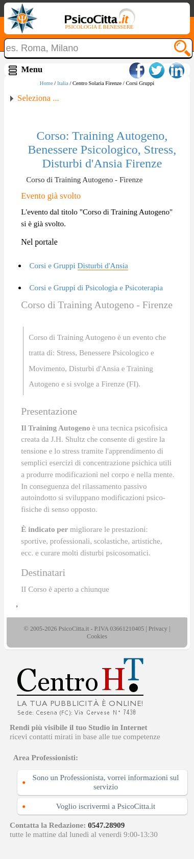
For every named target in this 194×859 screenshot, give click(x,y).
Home (46, 83)
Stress (66, 352)
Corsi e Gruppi (78, 265)
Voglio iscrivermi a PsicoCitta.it (106, 806)
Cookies (97, 636)
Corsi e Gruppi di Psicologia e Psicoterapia (96, 287)
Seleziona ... (38, 98)
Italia (62, 83)
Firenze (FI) (119, 383)
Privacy (158, 628)
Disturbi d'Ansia (94, 368)
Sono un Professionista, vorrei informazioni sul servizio (106, 782)
